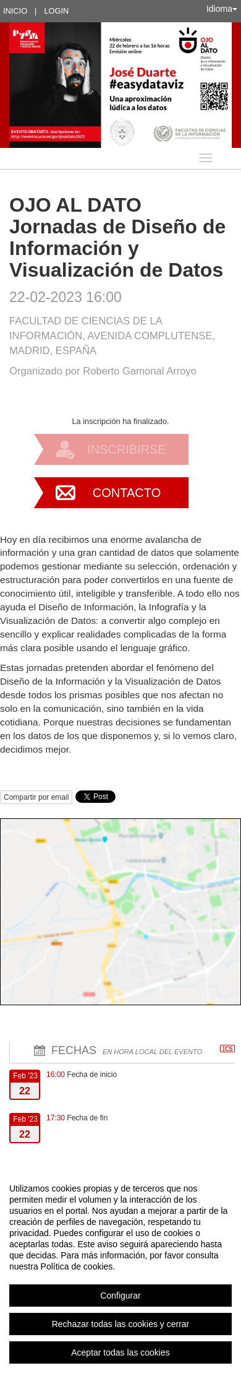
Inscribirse (126, 449)
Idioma (221, 9)
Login (56, 10)
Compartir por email (36, 797)
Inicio (15, 10)
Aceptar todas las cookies (120, 1352)
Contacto (127, 493)
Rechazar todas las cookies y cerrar (121, 1324)
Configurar (120, 1295)
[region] (120, 1270)
